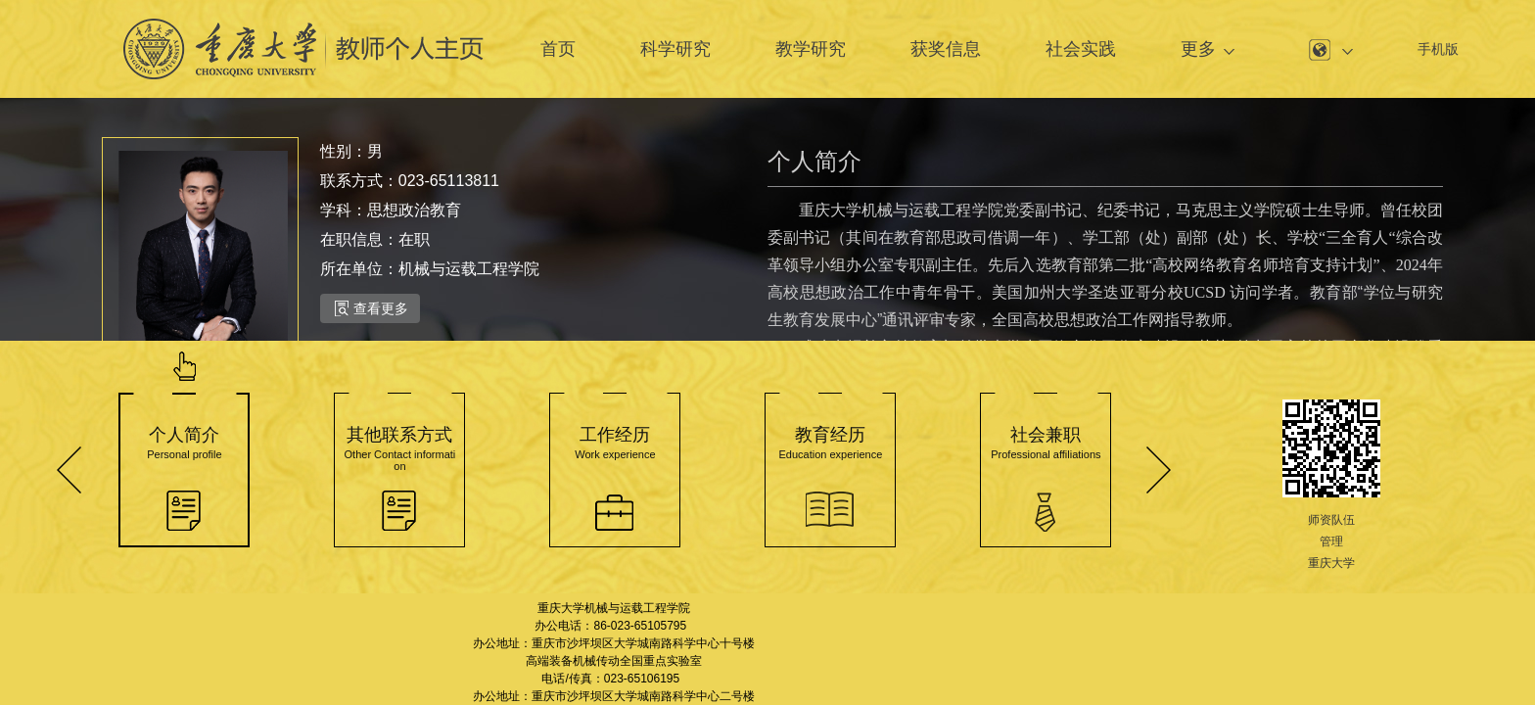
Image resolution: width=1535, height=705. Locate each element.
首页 (558, 49)
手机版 (1438, 49)
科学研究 (675, 49)
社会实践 (1081, 49)
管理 (1331, 541)
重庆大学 (1331, 563)
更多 (1198, 49)
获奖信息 (945, 49)
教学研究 (810, 49)
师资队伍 (1331, 520)
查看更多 (371, 308)
